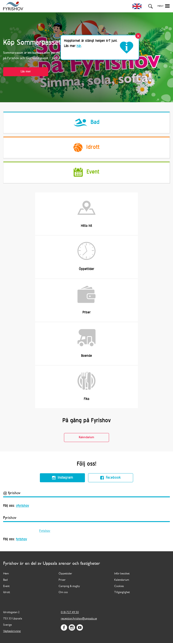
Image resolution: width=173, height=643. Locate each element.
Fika (86, 386)
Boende (86, 343)
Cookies (119, 586)
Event (6, 586)
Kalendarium (86, 437)
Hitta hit (86, 213)
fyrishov (21, 539)
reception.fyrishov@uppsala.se (79, 618)
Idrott (6, 592)
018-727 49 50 (70, 612)
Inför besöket (122, 573)
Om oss (63, 592)
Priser (86, 299)
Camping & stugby (69, 586)
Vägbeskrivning (12, 631)
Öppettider (86, 256)
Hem (6, 573)
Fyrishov (44, 531)
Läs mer (26, 71)
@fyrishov (22, 505)
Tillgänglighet (122, 592)
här (79, 46)
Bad (5, 579)
